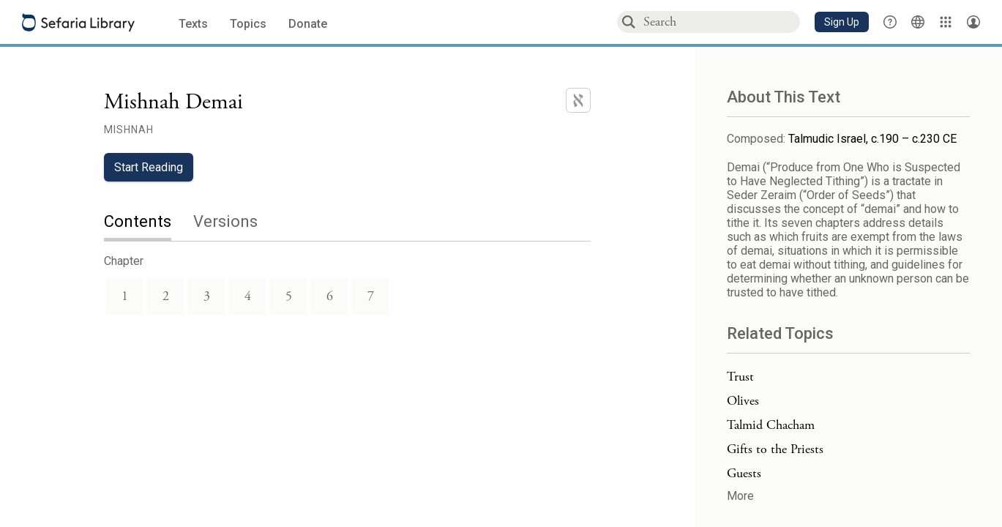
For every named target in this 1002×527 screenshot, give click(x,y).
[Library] (945, 22)
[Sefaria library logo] (78, 22)
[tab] (148, 223)
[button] (842, 22)
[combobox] (721, 21)
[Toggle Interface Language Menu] (917, 22)
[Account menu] (973, 22)
